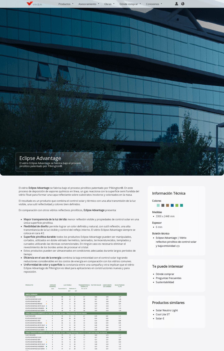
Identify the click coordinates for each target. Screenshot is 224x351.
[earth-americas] (182, 3)
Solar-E (160, 318)
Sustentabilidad (165, 282)
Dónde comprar (130, 4)
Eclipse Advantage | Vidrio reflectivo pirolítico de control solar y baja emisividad (176, 242)
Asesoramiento (89, 4)
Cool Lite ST (163, 314)
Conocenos (154, 4)
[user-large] (176, 3)
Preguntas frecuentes (168, 278)
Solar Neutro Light (167, 310)
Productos (66, 4)
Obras (109, 4)
